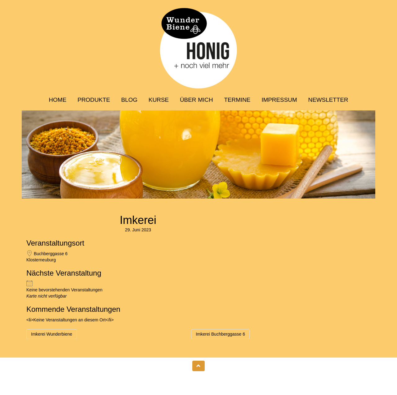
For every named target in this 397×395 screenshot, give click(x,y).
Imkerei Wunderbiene (51, 334)
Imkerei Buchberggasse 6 (220, 334)
